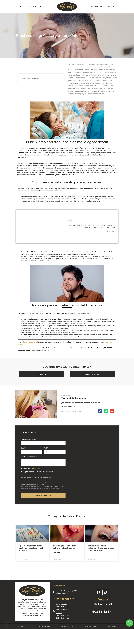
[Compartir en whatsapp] (106, 411)
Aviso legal (20, 626)
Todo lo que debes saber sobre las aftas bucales (64, 547)
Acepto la (34, 468)
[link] (51, 350)
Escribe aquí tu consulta (29, 457)
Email (23, 448)
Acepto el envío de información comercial (37, 472)
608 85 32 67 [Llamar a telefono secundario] (101, 612)
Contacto (110, 6)
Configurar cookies (91, 626)
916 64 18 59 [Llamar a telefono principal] (101, 604)
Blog (42, 6)
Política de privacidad (42, 626)
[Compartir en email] (112, 411)
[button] (41, 374)
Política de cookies (67, 626)
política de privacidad (38, 468)
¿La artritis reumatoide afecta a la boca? (81, 402)
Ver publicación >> (68, 406)
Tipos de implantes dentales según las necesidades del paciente (31, 548)
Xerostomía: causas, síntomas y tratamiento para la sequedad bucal (101, 548)
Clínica (32, 6)
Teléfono (47, 448)
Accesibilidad (112, 626)
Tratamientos (96, 6)
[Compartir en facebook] (100, 411)
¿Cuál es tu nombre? (28, 439)
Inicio (22, 6)
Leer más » (23, 555)
